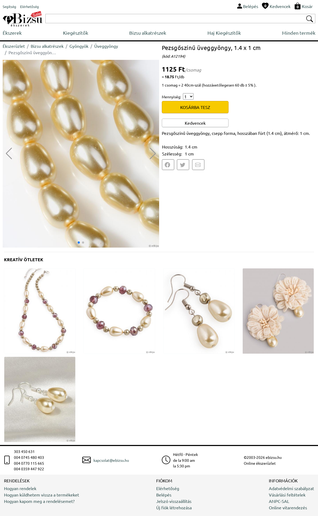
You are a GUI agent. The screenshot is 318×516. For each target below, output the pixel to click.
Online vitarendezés (288, 507)
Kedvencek (195, 123)
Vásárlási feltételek (287, 494)
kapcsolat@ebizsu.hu (111, 460)
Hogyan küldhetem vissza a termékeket (41, 494)
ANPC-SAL (279, 501)
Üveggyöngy (106, 46)
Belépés (163, 494)
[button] (152, 153)
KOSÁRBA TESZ (195, 107)
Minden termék (298, 33)
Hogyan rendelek (20, 488)
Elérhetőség (167, 488)
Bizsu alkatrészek (147, 33)
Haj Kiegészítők (224, 33)
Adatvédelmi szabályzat (291, 488)
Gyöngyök (78, 46)
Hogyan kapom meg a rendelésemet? (39, 501)
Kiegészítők (75, 33)
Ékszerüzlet (14, 46)
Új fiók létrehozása (174, 507)
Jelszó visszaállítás (173, 501)
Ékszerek (12, 33)
